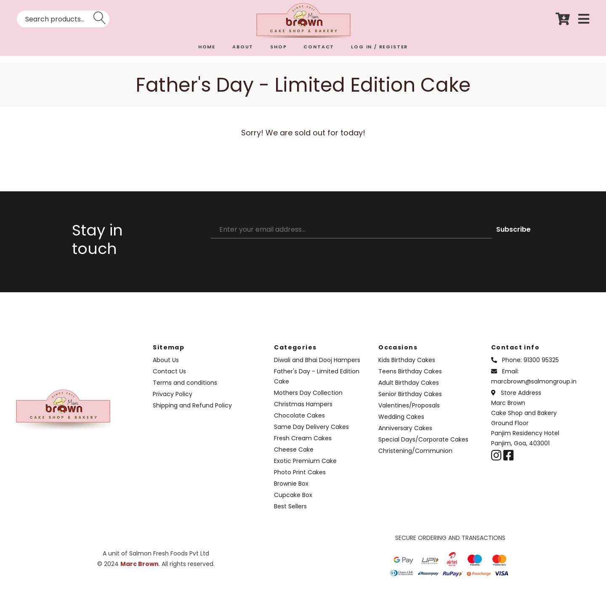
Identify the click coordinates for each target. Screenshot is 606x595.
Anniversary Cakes (405, 428)
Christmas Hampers (303, 404)
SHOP (278, 46)
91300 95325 (541, 360)
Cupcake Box (293, 495)
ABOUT (242, 46)
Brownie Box (291, 483)
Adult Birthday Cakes (408, 382)
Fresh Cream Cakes (303, 438)
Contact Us (169, 371)
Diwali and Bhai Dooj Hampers (317, 360)
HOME (206, 46)
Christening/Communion (415, 451)
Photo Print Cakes (300, 472)
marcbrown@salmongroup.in (534, 381)
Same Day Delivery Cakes (311, 427)
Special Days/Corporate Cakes (423, 439)
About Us (166, 360)
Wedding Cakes (401, 417)
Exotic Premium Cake (305, 461)
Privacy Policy (172, 394)
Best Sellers (290, 506)
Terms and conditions (185, 382)
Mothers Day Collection (308, 393)
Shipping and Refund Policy (192, 405)
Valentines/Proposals (409, 405)
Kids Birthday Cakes (406, 360)
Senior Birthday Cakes (410, 394)
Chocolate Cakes (299, 415)
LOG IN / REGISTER (379, 46)
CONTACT (318, 46)
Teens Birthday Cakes (410, 371)
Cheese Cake (294, 449)
